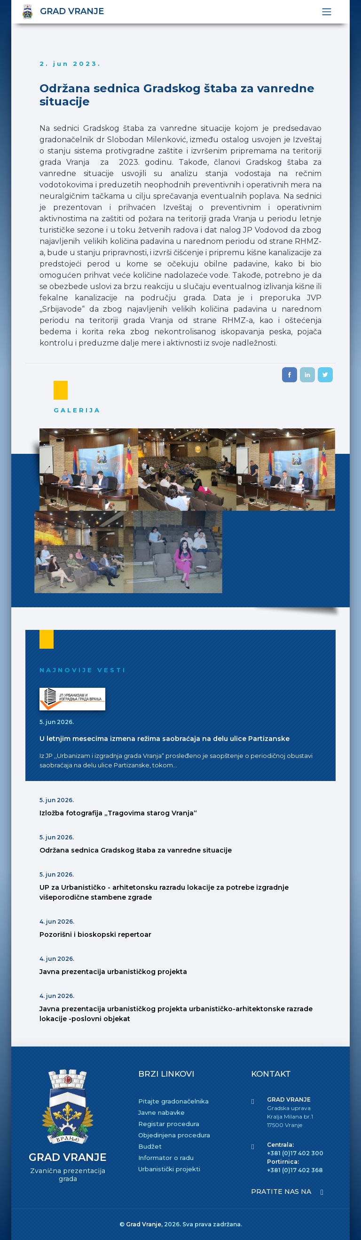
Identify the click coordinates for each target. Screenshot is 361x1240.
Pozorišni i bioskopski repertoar (95, 934)
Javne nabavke (161, 1112)
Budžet (150, 1146)
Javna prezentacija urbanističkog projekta (113, 971)
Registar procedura (168, 1123)
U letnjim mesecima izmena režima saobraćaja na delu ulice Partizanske (164, 738)
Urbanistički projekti (169, 1169)
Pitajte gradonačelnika (173, 1101)
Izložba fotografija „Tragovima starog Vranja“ (118, 813)
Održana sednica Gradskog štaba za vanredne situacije (135, 850)
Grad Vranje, (145, 1224)
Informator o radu (166, 1157)
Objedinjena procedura (174, 1135)
